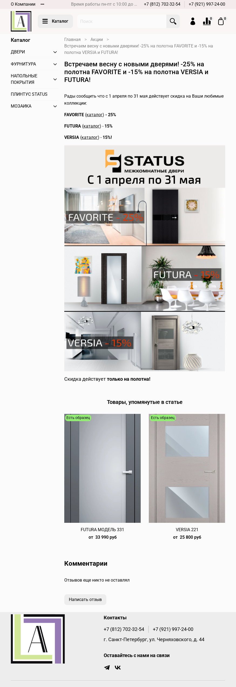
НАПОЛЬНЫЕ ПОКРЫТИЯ (24, 79)
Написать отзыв (85, 599)
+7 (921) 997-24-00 (207, 4)
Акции (96, 39)
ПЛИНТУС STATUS (29, 94)
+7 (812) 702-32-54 (162, 4)
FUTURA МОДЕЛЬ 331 (102, 529)
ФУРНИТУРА (23, 64)
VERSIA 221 (187, 529)
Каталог (55, 21)
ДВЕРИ (18, 51)
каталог (94, 114)
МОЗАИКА (21, 106)
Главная (72, 39)
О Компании (23, 4)
